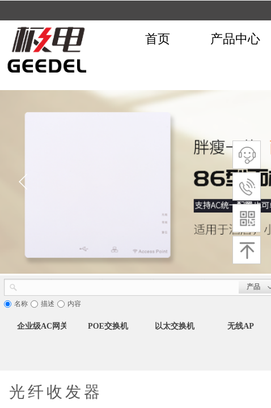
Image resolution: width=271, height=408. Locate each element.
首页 (157, 39)
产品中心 (235, 39)
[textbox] (128, 286)
